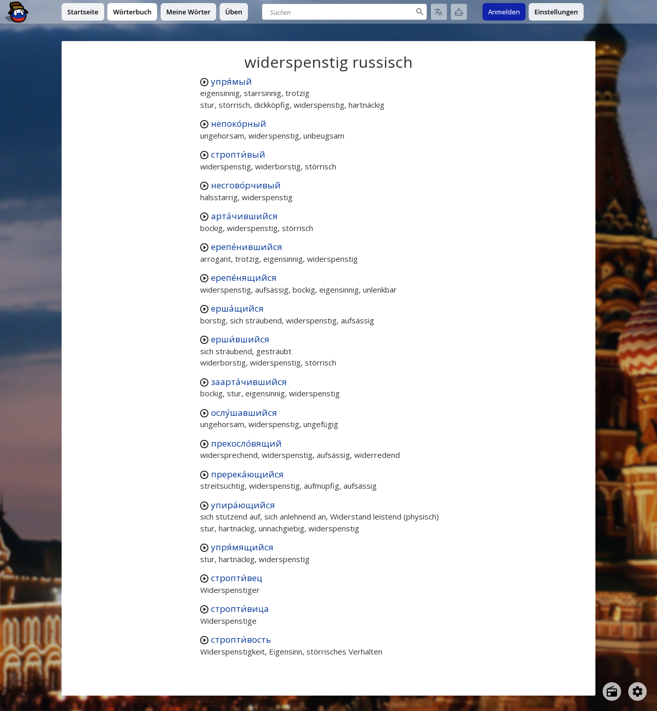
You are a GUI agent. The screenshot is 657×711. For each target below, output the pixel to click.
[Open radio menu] (612, 691)
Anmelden (504, 11)
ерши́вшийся (240, 339)
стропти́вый (238, 154)
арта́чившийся (244, 216)
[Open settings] (637, 691)
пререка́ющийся (247, 474)
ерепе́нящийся (244, 277)
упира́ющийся (243, 505)
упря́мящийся (242, 547)
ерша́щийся (237, 308)
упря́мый (231, 81)
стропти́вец (236, 578)
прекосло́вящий (246, 443)
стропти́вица (240, 608)
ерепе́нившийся (246, 247)
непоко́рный (238, 123)
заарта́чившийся (249, 382)
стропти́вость (241, 639)
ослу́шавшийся (244, 412)
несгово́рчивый (246, 185)
